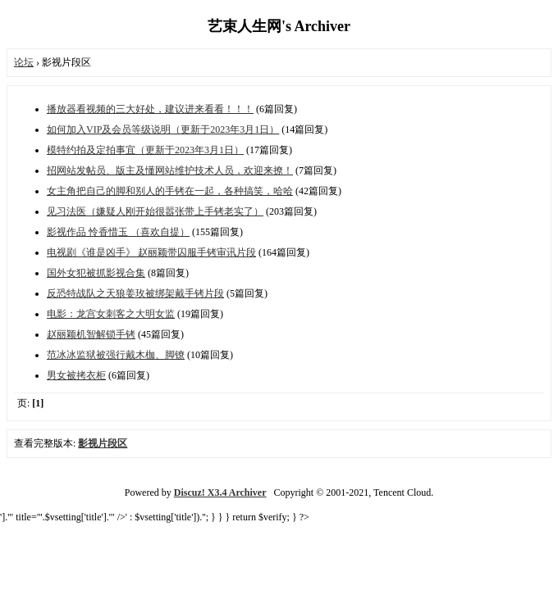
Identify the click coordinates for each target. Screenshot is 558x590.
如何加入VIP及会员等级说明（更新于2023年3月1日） (163, 129)
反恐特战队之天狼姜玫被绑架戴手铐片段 (135, 293)
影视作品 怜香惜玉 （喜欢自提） (118, 232)
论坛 (24, 62)
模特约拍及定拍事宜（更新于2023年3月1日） (145, 150)
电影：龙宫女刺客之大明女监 (111, 314)
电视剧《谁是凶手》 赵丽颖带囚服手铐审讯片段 (151, 252)
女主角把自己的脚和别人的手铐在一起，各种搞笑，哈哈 (170, 191)
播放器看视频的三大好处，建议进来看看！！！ (150, 109)
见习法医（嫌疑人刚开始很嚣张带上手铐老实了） (155, 211)
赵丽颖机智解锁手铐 (91, 334)
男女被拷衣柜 (76, 375)
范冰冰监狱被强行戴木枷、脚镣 (116, 355)
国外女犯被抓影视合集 (96, 273)
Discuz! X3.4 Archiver (220, 492)
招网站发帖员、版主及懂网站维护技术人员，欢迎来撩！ (170, 170)
